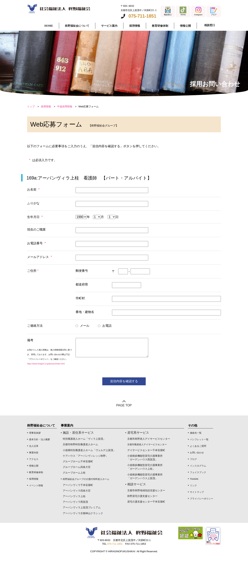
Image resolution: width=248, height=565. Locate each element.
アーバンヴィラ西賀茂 (75, 509)
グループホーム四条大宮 (76, 475)
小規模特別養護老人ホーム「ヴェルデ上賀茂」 (89, 457)
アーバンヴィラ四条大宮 (76, 498)
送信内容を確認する (124, 389)
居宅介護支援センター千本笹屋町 (146, 509)
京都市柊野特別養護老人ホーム (80, 452)
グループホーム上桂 (74, 480)
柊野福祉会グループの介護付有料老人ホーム (86, 487)
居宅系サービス (138, 440)
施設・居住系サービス (78, 440)
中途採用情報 (64, 114)
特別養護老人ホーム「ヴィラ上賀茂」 (84, 446)
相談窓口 (209, 25)
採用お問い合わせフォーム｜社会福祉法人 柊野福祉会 (62, 9)
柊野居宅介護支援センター (142, 504)
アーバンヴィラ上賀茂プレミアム (82, 515)
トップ (31, 114)
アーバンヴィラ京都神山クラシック (83, 521)
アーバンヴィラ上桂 (74, 504)
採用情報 (46, 114)
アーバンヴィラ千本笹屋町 (78, 492)
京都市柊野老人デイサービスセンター (148, 446)
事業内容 (33, 460)
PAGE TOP (124, 413)
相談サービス (136, 492)
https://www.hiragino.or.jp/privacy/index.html (46, 372)
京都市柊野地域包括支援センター (146, 498)
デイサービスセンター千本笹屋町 (146, 457)
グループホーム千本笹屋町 (78, 469)
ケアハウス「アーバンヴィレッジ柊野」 (85, 463)
